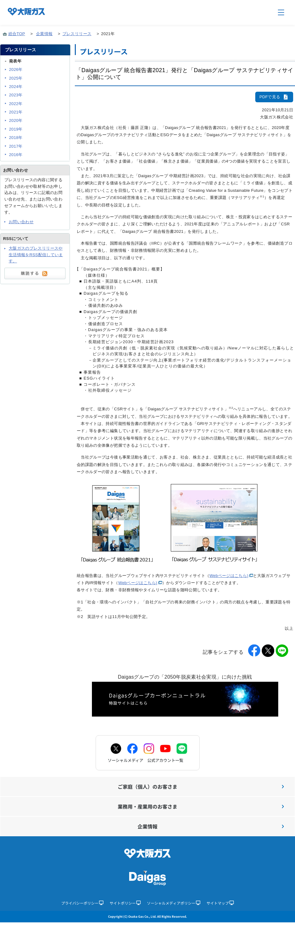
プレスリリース (76, 33)
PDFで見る (274, 97)
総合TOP (16, 33)
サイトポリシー (125, 903)
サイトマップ (220, 903)
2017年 (16, 146)
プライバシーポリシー (82, 903)
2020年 (16, 120)
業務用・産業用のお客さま (201, 806)
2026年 (16, 69)
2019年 (16, 129)
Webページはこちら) (228, 575)
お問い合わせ (21, 221)
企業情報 (44, 33)
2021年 (16, 112)
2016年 (16, 154)
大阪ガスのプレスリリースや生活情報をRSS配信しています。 (36, 255)
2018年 (16, 137)
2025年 (16, 78)
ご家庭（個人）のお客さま (201, 786)
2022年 (16, 103)
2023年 (16, 95)
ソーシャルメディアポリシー (173, 903)
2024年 (16, 86)
